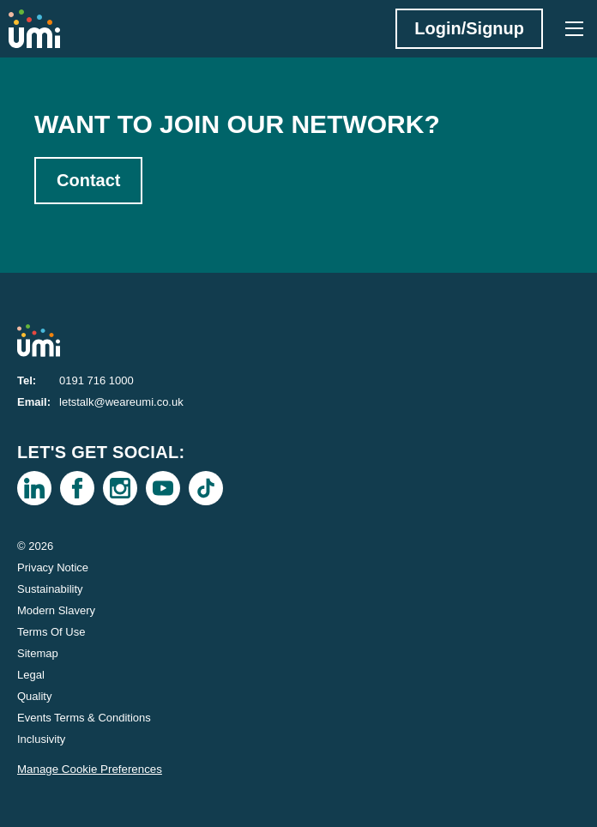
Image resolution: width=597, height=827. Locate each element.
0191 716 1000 (96, 380)
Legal (31, 674)
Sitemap (37, 653)
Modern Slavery (56, 610)
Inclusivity (41, 739)
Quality (34, 696)
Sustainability (50, 589)
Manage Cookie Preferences (89, 769)
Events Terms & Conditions (84, 717)
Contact (88, 180)
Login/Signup (469, 28)
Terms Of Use (51, 631)
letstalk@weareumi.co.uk (121, 401)
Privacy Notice (52, 567)
